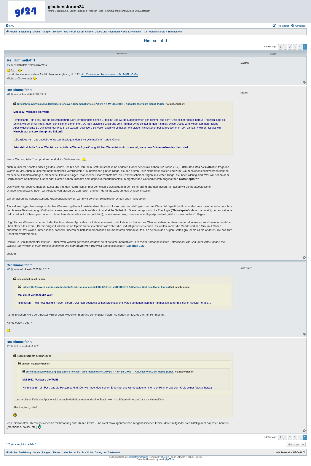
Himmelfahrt (155, 40)
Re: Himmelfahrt (21, 60)
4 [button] (299, 47)
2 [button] (290, 47)
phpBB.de (170, 459)
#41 (8, 65)
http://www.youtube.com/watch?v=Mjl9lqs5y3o (109, 74)
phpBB (164, 457)
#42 (8, 94)
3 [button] (295, 47)
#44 (8, 346)
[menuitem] (9, 25)
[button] (280, 46)
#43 (8, 269)
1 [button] (285, 47)
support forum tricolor (138, 457)
